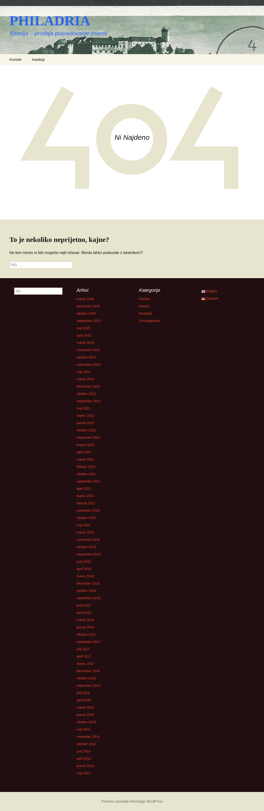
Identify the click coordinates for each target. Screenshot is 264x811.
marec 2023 (85, 416)
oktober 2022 (86, 430)
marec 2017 (85, 664)
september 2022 (88, 437)
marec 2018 (85, 620)
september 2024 (88, 364)
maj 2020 (83, 525)
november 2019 (88, 540)
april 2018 (84, 612)
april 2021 (84, 488)
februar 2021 (86, 503)
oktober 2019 (86, 547)
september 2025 (88, 321)
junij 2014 (84, 751)
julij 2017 (83, 649)
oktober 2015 (86, 722)
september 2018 (88, 598)
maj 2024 (83, 372)
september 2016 (88, 685)
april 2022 (84, 452)
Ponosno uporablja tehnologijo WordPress (132, 801)
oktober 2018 (86, 591)
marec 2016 (85, 707)
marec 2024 (85, 379)
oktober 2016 (86, 678)
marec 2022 (85, 459)
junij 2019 (84, 561)
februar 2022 (86, 467)
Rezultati (145, 313)
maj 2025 (83, 328)
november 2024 (88, 350)
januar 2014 (85, 766)
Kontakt (15, 59)
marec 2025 (85, 343)
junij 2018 (84, 605)
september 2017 (88, 642)
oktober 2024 (86, 357)
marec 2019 (85, 576)
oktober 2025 (86, 313)
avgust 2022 (86, 445)
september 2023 (88, 401)
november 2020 (88, 510)
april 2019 (84, 569)
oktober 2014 (86, 744)
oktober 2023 (86, 394)
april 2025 (84, 335)
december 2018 (88, 583)
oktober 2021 (86, 474)
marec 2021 (85, 496)
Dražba (144, 299)
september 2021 (88, 481)
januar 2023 (85, 423)
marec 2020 (85, 532)
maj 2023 (83, 408)
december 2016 (88, 671)
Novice (144, 306)
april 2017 (84, 656)
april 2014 (84, 758)
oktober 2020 (86, 518)
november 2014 (88, 737)
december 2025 (88, 306)
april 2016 (84, 700)
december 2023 (88, 386)
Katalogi (38, 59)
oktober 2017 (86, 634)
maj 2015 (83, 729)
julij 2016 (83, 693)
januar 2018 (85, 627)
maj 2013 (83, 773)
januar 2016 (85, 715)
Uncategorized (149, 321)
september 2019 (88, 554)
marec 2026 (85, 299)
